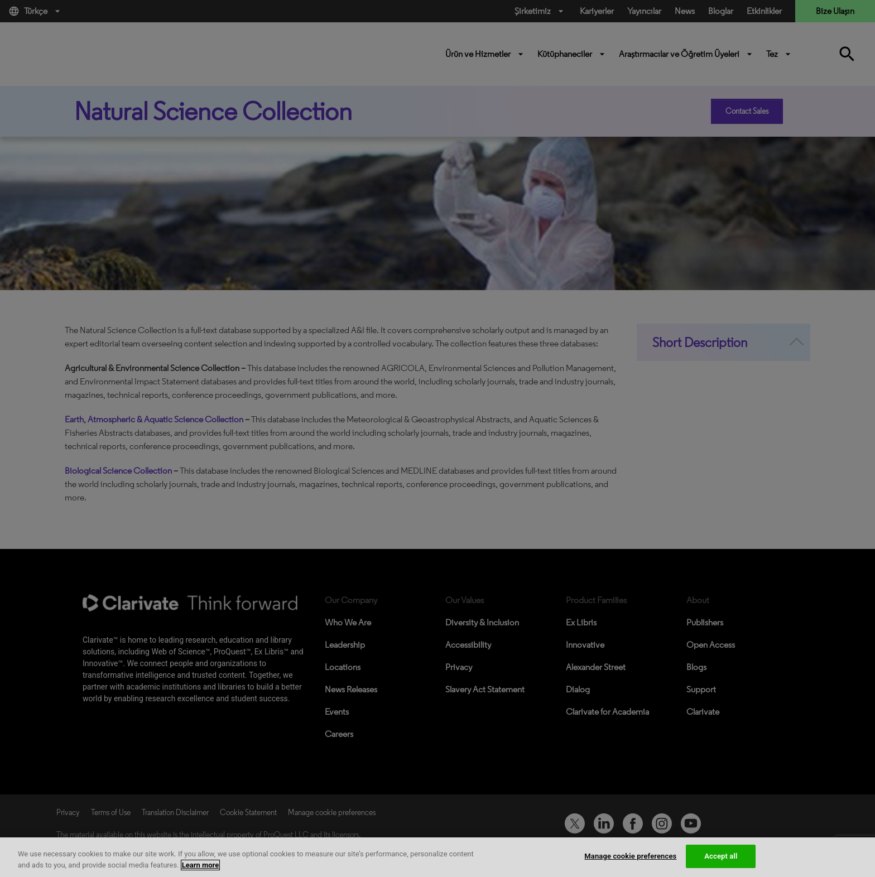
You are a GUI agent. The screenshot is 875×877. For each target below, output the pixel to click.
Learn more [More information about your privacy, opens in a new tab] (200, 865)
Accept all (720, 856)
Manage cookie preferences (630, 856)
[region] (437, 857)
